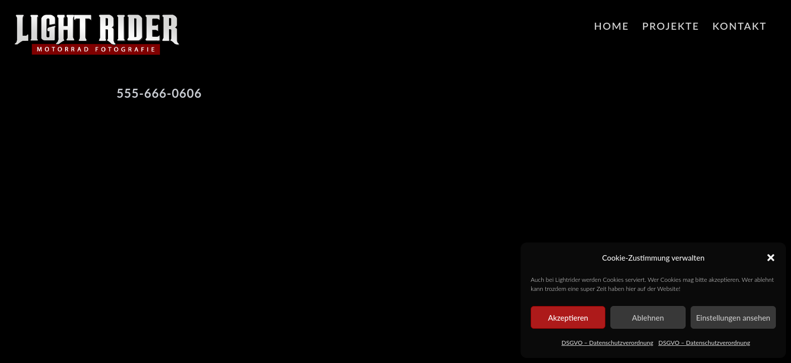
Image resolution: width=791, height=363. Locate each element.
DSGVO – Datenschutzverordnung (607, 342)
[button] (771, 258)
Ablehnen (648, 317)
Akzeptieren (568, 317)
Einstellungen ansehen (733, 317)
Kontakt (739, 26)
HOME (611, 26)
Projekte (670, 26)
